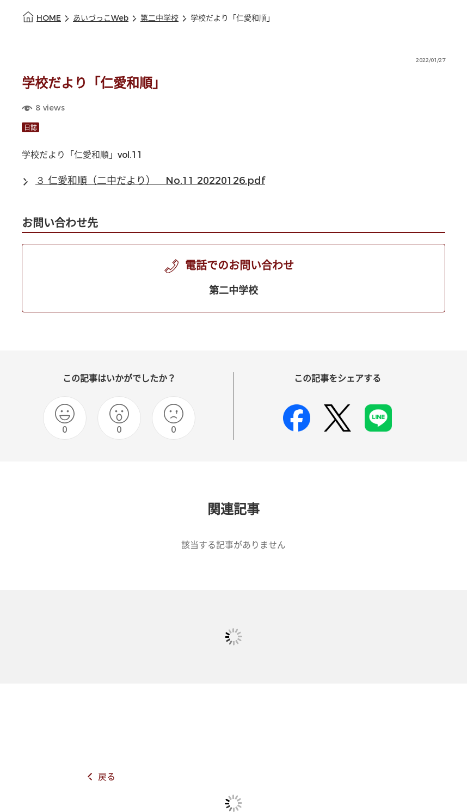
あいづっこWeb (100, 18)
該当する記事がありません (233, 545)
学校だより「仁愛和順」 (232, 18)
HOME (48, 18)
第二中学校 (159, 18)
